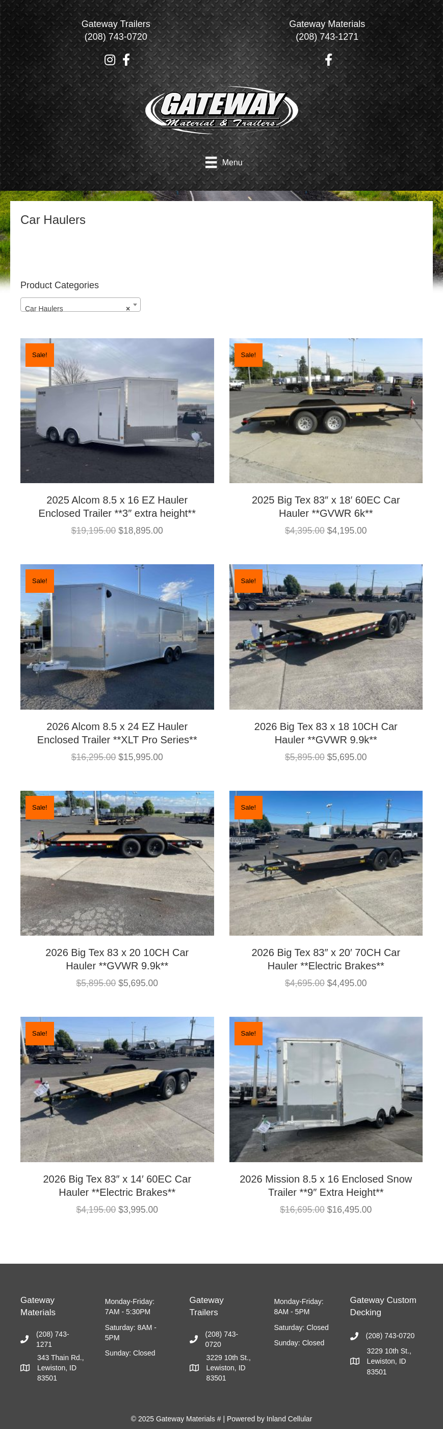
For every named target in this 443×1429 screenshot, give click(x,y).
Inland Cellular (289, 1419)
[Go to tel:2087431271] (327, 33)
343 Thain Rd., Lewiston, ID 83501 (60, 1368)
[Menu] (223, 162)
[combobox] (80, 304)
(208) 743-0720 (390, 1336)
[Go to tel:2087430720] (116, 33)
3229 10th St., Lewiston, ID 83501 (228, 1368)
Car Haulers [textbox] (77, 309)
